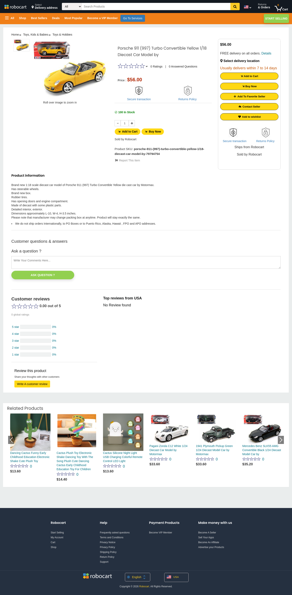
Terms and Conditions (111, 537)
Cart (53, 542)
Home (15, 34)
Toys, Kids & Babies (35, 34)
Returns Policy (187, 99)
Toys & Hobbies (62, 34)
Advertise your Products (211, 547)
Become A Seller (207, 532)
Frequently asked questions (115, 532)
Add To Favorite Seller (249, 96)
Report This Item (127, 160)
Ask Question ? (43, 275)
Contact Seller (249, 106)
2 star (15, 347)
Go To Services (132, 18)
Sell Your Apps (206, 537)
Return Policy (107, 557)
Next (281, 440)
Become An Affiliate (208, 542)
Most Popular (73, 18)
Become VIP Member (160, 532)
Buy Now (154, 131)
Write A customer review (32, 384)
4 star (15, 333)
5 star (15, 327)
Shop (22, 18)
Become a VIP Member (102, 18)
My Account (57, 537)
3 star (15, 340)
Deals (56, 18)
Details (266, 53)
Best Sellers (39, 18)
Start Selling (276, 18)
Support (104, 561)
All (9, 18)
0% (54, 327)
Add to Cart (128, 131)
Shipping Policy (108, 552)
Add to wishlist (249, 116)
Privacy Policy (107, 547)
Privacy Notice (108, 542)
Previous (11, 440)
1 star (15, 354)
